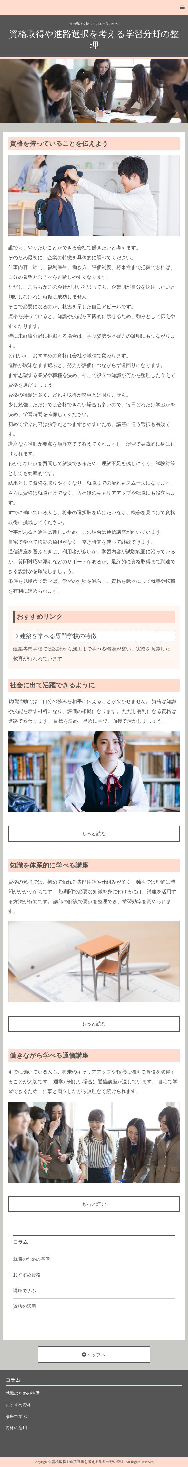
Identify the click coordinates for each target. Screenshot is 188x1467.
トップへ (94, 1354)
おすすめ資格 (27, 1275)
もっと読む (94, 833)
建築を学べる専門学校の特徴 (58, 636)
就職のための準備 (31, 1259)
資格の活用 (24, 1306)
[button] (94, 7)
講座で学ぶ (24, 1290)
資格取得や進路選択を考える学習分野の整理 (94, 39)
